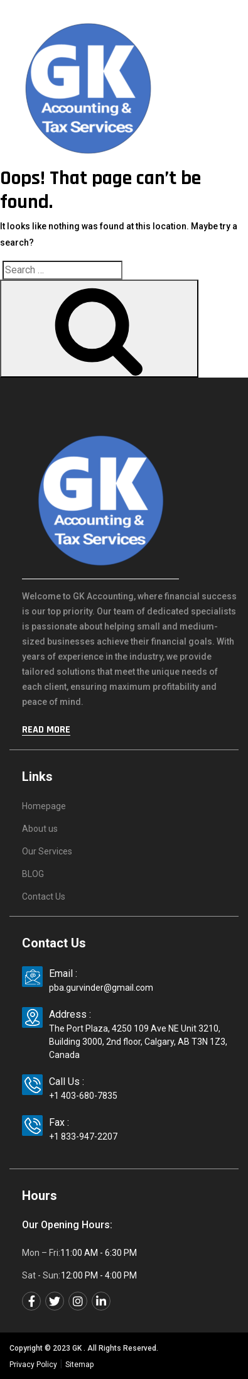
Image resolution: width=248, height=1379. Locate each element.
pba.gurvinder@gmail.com (101, 988)
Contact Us (43, 896)
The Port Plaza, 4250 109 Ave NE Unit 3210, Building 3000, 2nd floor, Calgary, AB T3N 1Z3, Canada (138, 1041)
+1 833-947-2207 (83, 1136)
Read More (46, 730)
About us (40, 829)
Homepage (44, 806)
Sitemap (79, 1364)
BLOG (33, 874)
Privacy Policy (33, 1364)
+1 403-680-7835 (83, 1096)
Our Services (47, 851)
